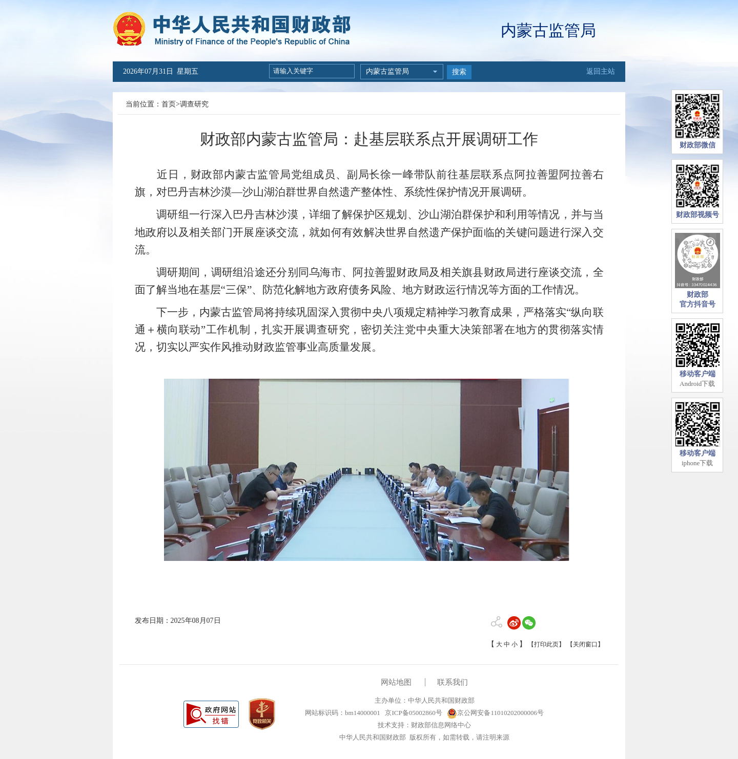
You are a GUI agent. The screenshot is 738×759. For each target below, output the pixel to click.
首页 (168, 104)
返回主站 (600, 71)
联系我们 (452, 682)
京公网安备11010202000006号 (495, 713)
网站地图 (396, 682)
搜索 (459, 72)
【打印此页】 (546, 644)
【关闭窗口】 (585, 644)
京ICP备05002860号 (412, 713)
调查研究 (194, 104)
